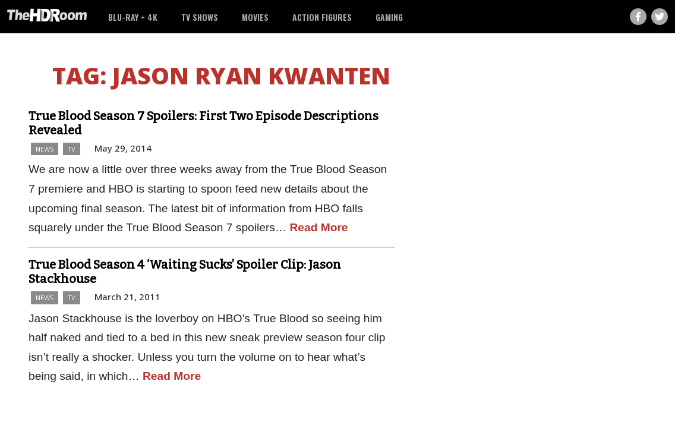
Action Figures (322, 17)
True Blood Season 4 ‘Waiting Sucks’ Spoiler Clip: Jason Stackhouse (185, 271)
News (44, 148)
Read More (318, 227)
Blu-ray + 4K (132, 17)
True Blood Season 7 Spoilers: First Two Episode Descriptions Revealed (203, 123)
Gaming (389, 17)
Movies (255, 17)
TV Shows (199, 17)
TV (71, 148)
